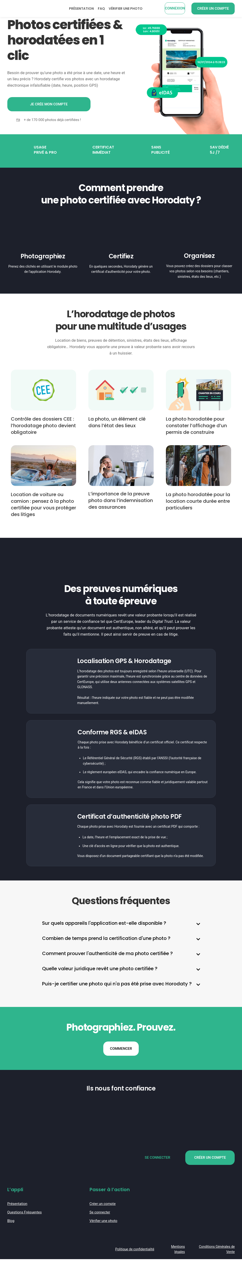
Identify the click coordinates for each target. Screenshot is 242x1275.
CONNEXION (175, 8)
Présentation (17, 1220)
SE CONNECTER (157, 1174)
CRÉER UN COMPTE (210, 1174)
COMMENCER (121, 1065)
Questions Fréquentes (24, 1228)
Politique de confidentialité (134, 1265)
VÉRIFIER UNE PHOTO (126, 8)
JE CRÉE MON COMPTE (49, 104)
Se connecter (100, 1228)
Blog (10, 1237)
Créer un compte (103, 1220)
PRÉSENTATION (81, 8)
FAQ (101, 8)
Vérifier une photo (103, 1237)
